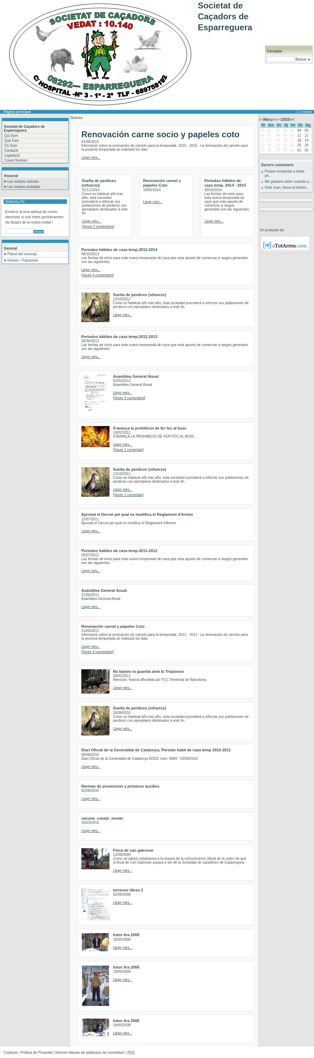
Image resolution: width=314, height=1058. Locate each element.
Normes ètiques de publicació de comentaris (90, 1052)
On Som (10, 146)
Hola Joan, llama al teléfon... (287, 187)
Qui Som (11, 136)
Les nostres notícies (23, 181)
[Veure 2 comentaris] (98, 226)
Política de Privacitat (36, 1052)
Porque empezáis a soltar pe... (284, 173)
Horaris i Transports (22, 260)
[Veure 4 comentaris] (97, 275)
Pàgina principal (17, 112)
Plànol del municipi (22, 254)
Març (268, 119)
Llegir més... (90, 157)
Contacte (305, 112)
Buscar (302, 59)
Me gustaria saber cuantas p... (288, 181)
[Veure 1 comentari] (128, 450)
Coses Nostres (15, 160)
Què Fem (11, 141)
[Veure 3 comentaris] (129, 398)
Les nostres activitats (23, 187)
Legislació (12, 155)
